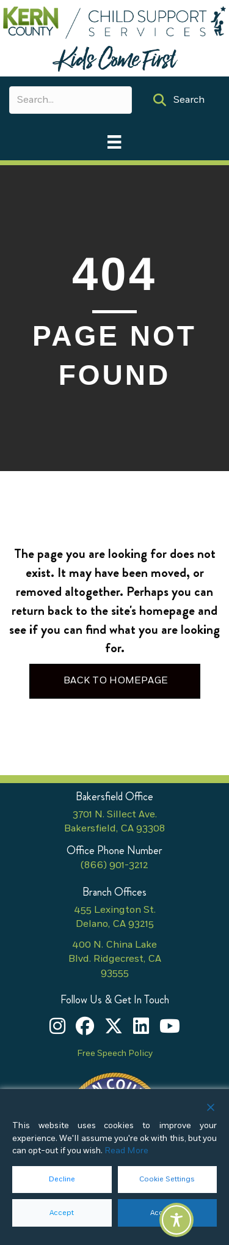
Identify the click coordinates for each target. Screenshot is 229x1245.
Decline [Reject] (62, 1179)
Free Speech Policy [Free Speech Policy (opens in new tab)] (115, 1053)
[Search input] (70, 100)
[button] (179, 100)
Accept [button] (61, 1212)
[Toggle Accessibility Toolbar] (176, 1220)
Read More (126, 1150)
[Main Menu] (114, 142)
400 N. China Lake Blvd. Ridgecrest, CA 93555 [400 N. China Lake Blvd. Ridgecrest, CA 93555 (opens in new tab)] (114, 959)
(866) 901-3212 (114, 865)
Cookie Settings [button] (167, 1179)
